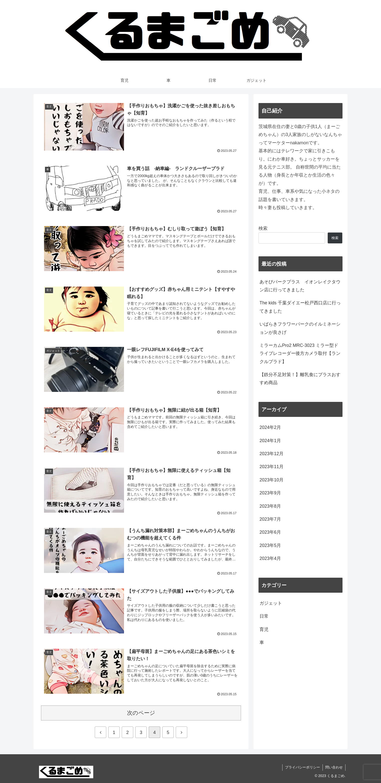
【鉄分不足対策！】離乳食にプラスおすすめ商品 (300, 378)
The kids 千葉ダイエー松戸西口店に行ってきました (300, 306)
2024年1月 (270, 440)
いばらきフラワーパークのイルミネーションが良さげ (300, 328)
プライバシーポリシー (302, 767)
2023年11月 (272, 466)
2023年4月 (270, 558)
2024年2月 (270, 427)
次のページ (141, 713)
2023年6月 (270, 532)
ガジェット (271, 603)
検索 (263, 228)
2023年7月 (270, 519)
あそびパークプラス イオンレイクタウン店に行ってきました (300, 285)
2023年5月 (270, 545)
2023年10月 (272, 479)
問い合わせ (334, 767)
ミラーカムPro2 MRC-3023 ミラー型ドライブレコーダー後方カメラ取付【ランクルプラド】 (300, 353)
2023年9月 (270, 492)
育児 (264, 629)
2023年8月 (270, 506)
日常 (264, 616)
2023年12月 (272, 453)
